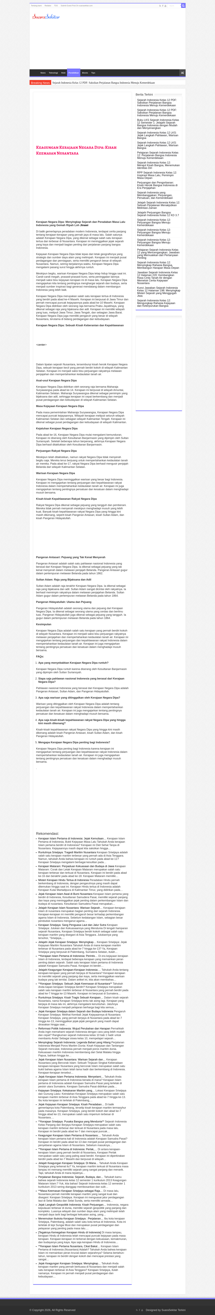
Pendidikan (74, 73)
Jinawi (84, 225)
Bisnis (85, 73)
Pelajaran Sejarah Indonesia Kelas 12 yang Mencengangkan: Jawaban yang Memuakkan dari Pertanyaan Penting (158, 253)
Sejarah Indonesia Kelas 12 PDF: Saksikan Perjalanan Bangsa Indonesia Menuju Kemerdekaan (103, 82)
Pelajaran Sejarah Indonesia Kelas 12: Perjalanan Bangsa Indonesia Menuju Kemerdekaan (157, 155)
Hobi (63, 73)
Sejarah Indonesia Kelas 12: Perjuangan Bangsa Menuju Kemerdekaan (154, 222)
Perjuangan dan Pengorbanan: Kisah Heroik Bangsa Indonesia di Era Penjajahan (157, 185)
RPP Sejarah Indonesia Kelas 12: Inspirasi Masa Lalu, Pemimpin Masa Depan (157, 175)
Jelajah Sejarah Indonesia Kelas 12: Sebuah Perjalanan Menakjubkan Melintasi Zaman (158, 205)
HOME (35, 72)
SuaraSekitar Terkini (174, 1310)
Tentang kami (36, 6)
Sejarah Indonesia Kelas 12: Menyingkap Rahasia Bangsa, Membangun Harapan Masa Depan (158, 265)
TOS (56, 6)
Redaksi (48, 6)
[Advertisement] (107, 44)
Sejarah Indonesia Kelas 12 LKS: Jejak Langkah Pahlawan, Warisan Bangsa (157, 135)
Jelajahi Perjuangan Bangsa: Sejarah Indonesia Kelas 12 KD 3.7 (158, 214)
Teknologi (53, 73)
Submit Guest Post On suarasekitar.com (77, 6)
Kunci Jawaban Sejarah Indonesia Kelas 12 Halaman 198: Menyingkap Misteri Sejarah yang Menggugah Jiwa (158, 291)
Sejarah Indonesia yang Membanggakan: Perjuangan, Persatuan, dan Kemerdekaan (155, 195)
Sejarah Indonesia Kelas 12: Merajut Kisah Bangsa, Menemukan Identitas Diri (158, 165)
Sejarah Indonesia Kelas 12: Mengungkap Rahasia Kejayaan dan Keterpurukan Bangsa (156, 303)
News (43, 73)
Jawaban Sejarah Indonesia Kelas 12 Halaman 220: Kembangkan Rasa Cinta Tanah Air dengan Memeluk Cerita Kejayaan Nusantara (157, 278)
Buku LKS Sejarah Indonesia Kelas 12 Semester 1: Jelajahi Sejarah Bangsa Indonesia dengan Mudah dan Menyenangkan (158, 124)
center (41, 344)
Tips (93, 73)
